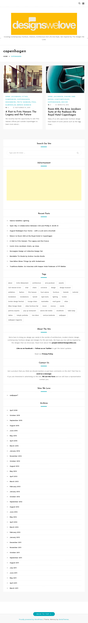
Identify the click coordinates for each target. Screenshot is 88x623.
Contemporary (62, 99)
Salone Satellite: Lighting (19, 221)
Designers (10, 102)
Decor (64, 102)
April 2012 (13, 522)
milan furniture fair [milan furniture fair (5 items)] (31, 306)
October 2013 (15, 461)
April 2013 (13, 476)
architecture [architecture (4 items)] (36, 283)
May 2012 (13, 517)
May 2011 (13, 578)
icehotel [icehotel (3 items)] (75, 292)
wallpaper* (14, 395)
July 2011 (13, 568)
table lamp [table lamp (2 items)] (71, 311)
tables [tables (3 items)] (10, 315)
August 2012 (14, 507)
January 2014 (15, 451)
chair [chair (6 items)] (26, 287)
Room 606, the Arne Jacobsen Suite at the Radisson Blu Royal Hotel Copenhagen (64, 112)
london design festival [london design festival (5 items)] (16, 301)
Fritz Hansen (24, 102)
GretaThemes (64, 619)
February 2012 (15, 532)
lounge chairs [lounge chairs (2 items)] (32, 301)
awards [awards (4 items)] (61, 283)
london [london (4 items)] (64, 297)
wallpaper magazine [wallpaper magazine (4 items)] (15, 320)
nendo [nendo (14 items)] (62, 306)
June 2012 (13, 512)
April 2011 (13, 583)
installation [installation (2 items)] (12, 297)
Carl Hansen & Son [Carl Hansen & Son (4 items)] (14, 287)
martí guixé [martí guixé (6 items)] (56, 301)
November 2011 (15, 547)
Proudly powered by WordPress (31, 619)
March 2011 (14, 588)
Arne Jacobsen (13, 96)
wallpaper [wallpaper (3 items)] (62, 315)
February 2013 (15, 486)
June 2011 (13, 573)
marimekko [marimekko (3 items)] (45, 301)
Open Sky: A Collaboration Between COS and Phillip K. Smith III (34, 226)
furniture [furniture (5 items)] (56, 292)
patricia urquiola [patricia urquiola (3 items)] (13, 311)
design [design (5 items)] (53, 287)
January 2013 (15, 491)
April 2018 (13, 410)
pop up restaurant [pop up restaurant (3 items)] (29, 311)
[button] (79, 3)
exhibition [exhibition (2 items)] (11, 292)
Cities (25, 96)
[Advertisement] (44, 185)
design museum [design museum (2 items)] (65, 287)
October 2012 (15, 496)
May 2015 (13, 436)
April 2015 (13, 441)
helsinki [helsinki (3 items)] (65, 292)
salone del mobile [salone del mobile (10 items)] (46, 311)
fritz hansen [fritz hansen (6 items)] (32, 292)
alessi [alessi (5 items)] (10, 283)
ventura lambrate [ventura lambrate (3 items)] (49, 315)
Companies (10, 99)
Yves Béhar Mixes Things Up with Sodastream (27, 261)
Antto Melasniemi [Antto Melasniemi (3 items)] (22, 283)
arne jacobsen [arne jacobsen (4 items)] (50, 283)
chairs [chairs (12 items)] (35, 287)
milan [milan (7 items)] (66, 301)
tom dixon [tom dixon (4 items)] (35, 315)
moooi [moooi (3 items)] (44, 306)
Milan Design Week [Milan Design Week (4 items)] (14, 306)
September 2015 (16, 420)
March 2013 (14, 481)
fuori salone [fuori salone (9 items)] (45, 292)
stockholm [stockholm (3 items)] (60, 311)
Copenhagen (23, 99)
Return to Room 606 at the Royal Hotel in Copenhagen (31, 236)
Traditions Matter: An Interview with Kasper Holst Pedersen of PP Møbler (38, 266)
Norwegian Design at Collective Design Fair (26, 251)
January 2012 (15, 537)
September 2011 (16, 558)
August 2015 (14, 425)
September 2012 (16, 502)
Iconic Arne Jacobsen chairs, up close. (24, 246)
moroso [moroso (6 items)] (53, 306)
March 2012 (14, 527)
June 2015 (13, 431)
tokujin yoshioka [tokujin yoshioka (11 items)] (22, 315)
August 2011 (14, 563)
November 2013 (16, 456)
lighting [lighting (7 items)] (55, 297)
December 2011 (15, 542)
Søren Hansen (24, 105)
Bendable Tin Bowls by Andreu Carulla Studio (27, 256)
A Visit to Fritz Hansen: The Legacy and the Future (29, 241)
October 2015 (15, 415)
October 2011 (15, 552)
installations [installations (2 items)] (24, 297)
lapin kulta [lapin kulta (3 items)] (45, 297)
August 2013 (14, 466)
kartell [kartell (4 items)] (35, 297)
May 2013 (13, 471)
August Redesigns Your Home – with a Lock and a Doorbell (32, 231)
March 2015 (14, 446)
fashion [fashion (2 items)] (21, 292)
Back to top (44, 614)
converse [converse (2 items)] (44, 287)
